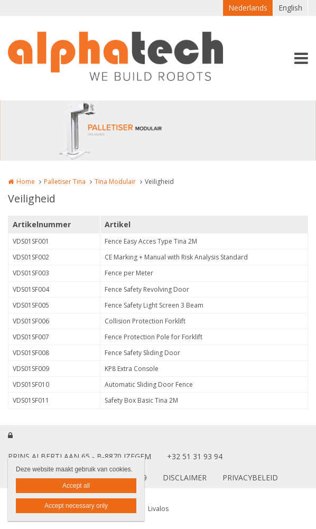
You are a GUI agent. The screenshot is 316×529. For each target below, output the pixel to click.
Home (25, 181)
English (290, 8)
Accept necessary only (76, 505)
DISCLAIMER (185, 477)
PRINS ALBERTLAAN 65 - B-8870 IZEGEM (79, 456)
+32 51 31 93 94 (194, 456)
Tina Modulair (115, 181)
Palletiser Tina (65, 181)
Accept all (76, 485)
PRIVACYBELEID (250, 477)
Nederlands (247, 8)
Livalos (158, 508)
